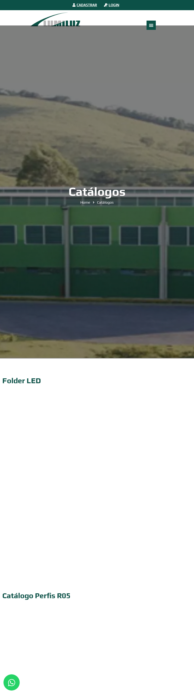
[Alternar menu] (151, 25)
